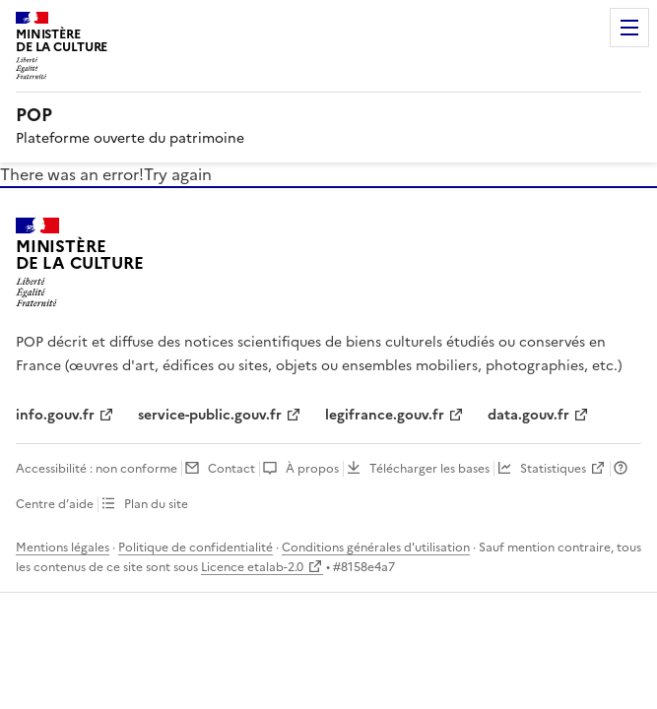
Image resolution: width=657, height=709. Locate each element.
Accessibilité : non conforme (96, 469)
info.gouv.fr (55, 415)
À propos (312, 469)
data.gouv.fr (528, 415)
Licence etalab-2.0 (252, 567)
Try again (178, 174)
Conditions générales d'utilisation (376, 547)
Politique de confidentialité (195, 547)
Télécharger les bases (429, 469)
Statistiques (553, 469)
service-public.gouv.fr (210, 415)
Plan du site (156, 504)
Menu (629, 27)
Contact (231, 469)
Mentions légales (62, 547)
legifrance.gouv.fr (384, 415)
